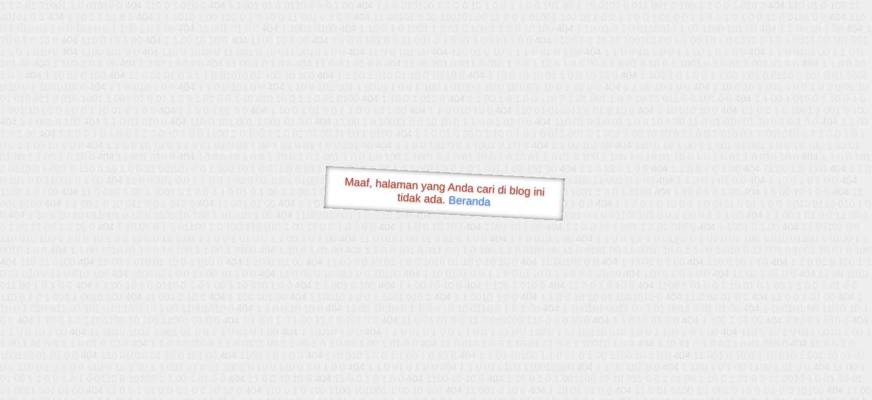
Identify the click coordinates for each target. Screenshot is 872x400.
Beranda (469, 200)
